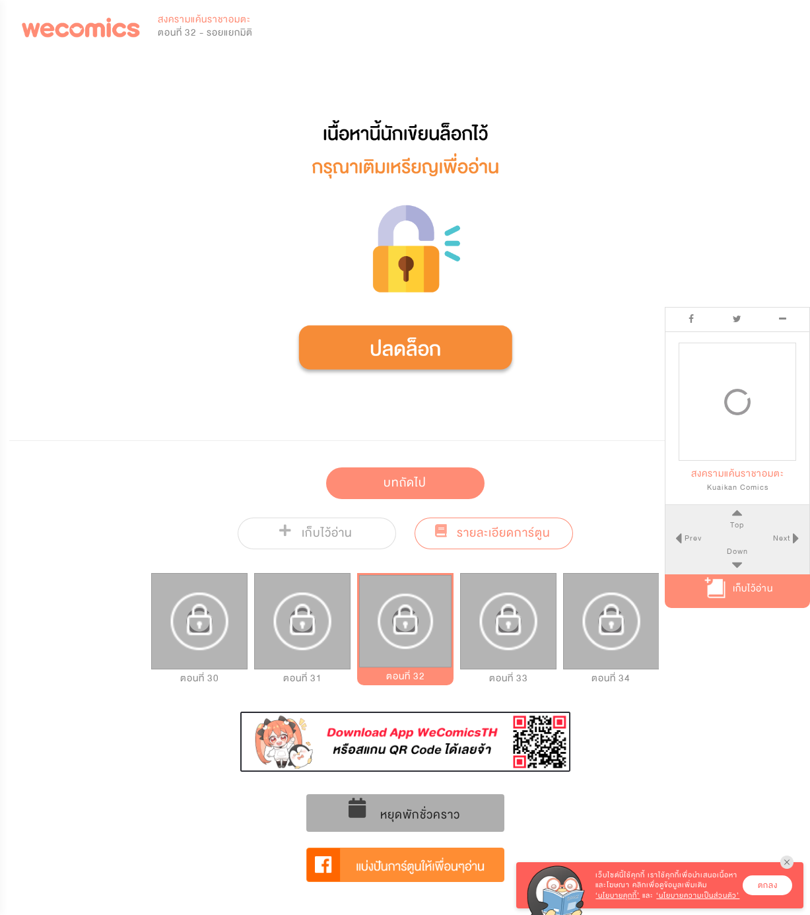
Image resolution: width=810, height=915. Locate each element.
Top (737, 524)
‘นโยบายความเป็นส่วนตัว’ (697, 895)
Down (737, 551)
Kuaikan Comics (737, 487)
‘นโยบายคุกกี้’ (617, 895)
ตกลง (768, 885)
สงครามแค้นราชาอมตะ (204, 19)
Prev (692, 538)
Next (783, 538)
